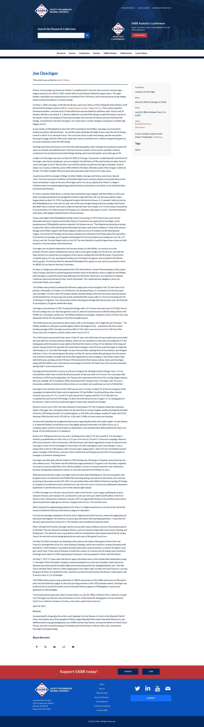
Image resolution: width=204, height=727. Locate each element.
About (101, 684)
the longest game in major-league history (83, 108)
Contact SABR (102, 710)
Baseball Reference (143, 124)
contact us (157, 137)
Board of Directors (102, 697)
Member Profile (128, 8)
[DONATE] (151, 698)
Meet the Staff (101, 693)
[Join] (151, 672)
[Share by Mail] (73, 647)
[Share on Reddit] (64, 647)
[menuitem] (128, 8)
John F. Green (63, 80)
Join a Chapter (144, 8)
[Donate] (128, 672)
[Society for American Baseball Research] (53, 11)
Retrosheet (140, 127)
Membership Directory (161, 8)
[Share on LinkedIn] (54, 647)
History (102, 689)
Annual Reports (102, 701)
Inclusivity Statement (102, 706)
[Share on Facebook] (37, 647)
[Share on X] (45, 647)
